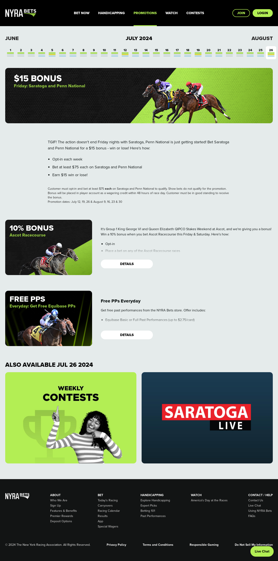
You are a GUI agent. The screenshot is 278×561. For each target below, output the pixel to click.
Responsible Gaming (204, 545)
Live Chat (254, 506)
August (262, 38)
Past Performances (153, 516)
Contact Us (255, 500)
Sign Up (55, 506)
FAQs (251, 516)
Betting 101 (148, 511)
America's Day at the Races (209, 500)
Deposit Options (61, 521)
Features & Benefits (63, 511)
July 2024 (139, 38)
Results (103, 516)
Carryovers (105, 506)
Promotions (145, 12)
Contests (195, 12)
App (100, 521)
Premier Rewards (61, 516)
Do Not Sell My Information (254, 545)
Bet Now (81, 12)
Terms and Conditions (158, 545)
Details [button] (127, 263)
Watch (171, 12)
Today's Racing (108, 500)
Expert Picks (149, 506)
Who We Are (58, 500)
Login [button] (262, 12)
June (12, 38)
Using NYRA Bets (260, 511)
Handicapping (111, 12)
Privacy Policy (116, 545)
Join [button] (241, 12)
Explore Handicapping (155, 500)
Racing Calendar (109, 511)
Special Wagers (108, 526)
